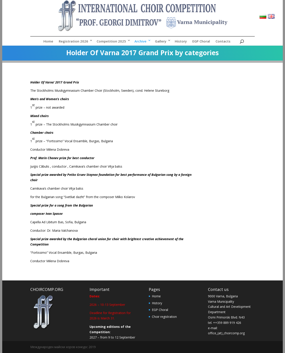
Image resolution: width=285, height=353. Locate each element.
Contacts (223, 41)
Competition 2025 (111, 41)
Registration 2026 (73, 41)
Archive (140, 41)
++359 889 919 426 (227, 323)
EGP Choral (201, 41)
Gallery (160, 41)
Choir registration (164, 316)
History (181, 41)
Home (48, 41)
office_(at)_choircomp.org (226, 333)
